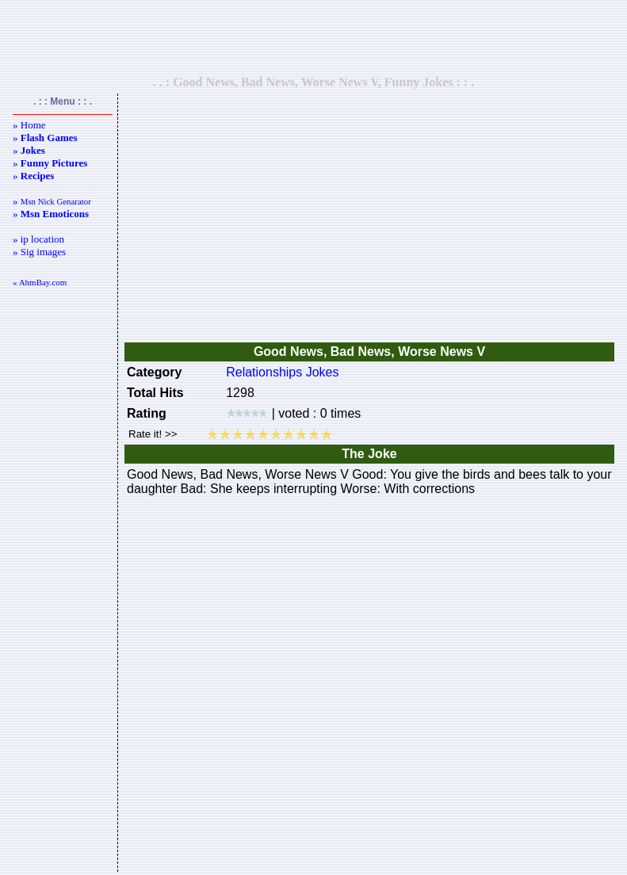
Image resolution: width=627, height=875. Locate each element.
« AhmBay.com (40, 282)
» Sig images (39, 252)
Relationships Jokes (282, 372)
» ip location (38, 239)
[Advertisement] (313, 37)
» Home (29, 125)
